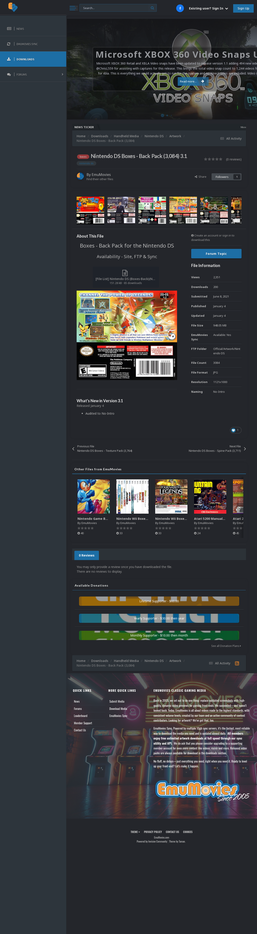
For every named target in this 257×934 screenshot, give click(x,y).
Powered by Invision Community (152, 841)
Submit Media (117, 701)
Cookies (188, 832)
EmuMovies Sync (118, 715)
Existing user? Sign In (208, 8)
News (77, 701)
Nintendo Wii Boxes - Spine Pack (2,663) (147, 519)
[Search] (118, 8)
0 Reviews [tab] (86, 555)
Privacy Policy (153, 832)
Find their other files (100, 179)
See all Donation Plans (226, 646)
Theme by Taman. (177, 841)
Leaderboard (80, 715)
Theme (135, 832)
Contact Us (80, 730)
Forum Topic (216, 254)
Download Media (118, 708)
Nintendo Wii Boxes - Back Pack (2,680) (186, 519)
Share (200, 177)
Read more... (161, 81)
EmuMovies (101, 174)
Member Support (83, 723)
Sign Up (243, 8)
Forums (78, 708)
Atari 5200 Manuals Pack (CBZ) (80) (221, 519)
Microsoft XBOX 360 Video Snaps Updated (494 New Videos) (226, 127)
